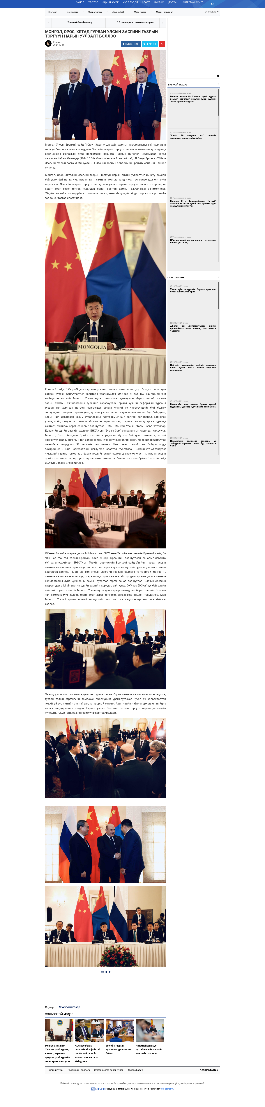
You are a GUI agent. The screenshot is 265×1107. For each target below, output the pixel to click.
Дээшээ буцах (209, 1070)
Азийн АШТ (118, 12)
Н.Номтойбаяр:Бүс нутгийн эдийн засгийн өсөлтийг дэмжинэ (149, 1049)
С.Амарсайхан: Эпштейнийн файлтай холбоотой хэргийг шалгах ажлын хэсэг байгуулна (87, 1053)
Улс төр (93, 2)
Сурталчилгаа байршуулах (108, 1070)
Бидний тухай (55, 1070)
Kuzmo (57, 42)
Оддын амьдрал (164, 12)
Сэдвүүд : (52, 1007)
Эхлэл (80, 2)
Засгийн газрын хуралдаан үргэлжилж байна (118, 1049)
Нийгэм (159, 2)
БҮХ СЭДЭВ (211, 11)
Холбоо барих (135, 1070)
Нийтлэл (52, 12)
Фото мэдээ (140, 12)
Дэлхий (173, 2)
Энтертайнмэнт (192, 2)
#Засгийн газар (69, 1007)
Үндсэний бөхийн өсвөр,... (81, 22)
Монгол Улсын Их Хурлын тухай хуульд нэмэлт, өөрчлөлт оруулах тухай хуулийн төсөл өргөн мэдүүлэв (57, 1053)
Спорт (146, 2)
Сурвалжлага (95, 12)
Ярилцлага (72, 12)
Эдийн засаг (110, 2)
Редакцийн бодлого (79, 1070)
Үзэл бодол (130, 2)
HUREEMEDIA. (167, 1089)
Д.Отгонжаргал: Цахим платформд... (136, 22)
